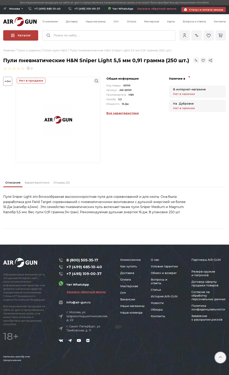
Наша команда (131, 312)
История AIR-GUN (164, 296)
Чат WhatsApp (120, 8)
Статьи (156, 290)
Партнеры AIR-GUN (206, 260)
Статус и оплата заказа (206, 9)
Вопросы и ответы (194, 21)
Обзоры (157, 309)
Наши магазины (96, 21)
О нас (155, 260)
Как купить (128, 266)
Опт (116, 21)
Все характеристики (122, 113)
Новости (157, 303)
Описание (13, 182)
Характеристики (37, 182)
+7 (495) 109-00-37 (87, 8)
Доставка (72, 21)
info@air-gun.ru (78, 302)
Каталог (21, 35)
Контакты (220, 21)
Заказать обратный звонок (156, 8)
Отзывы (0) (61, 182)
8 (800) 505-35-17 (82, 260)
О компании (50, 21)
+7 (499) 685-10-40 (47, 8)
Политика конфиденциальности (208, 307)
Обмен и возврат (164, 273)
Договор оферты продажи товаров (204, 283)
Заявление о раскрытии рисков (206, 317)
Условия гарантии (164, 266)
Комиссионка (130, 260)
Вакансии (127, 299)
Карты (171, 21)
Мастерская (151, 21)
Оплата (131, 21)
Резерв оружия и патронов (203, 273)
